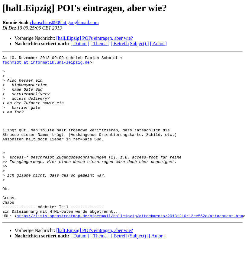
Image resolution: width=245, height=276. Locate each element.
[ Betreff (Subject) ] (130, 43)
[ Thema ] (100, 43)
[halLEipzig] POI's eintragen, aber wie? (94, 38)
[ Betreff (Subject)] (129, 268)
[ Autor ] (158, 43)
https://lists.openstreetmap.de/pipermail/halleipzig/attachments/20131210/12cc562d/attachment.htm (130, 248)
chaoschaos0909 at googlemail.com (64, 22)
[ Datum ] (79, 43)
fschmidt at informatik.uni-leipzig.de (46, 64)
